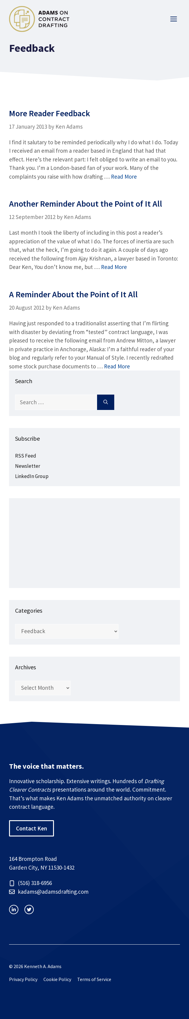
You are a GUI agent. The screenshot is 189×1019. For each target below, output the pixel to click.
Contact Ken (31, 828)
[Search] (105, 402)
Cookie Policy (57, 979)
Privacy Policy (23, 979)
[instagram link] (13, 909)
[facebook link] (29, 909)
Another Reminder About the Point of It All (85, 203)
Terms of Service (94, 979)
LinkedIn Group (32, 476)
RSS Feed (25, 455)
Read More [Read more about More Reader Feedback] (124, 176)
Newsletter (27, 466)
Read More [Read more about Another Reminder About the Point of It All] (114, 266)
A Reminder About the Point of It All (73, 294)
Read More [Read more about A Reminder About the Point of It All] (117, 366)
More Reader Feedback (49, 113)
